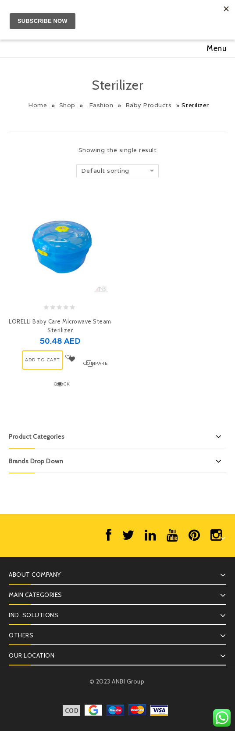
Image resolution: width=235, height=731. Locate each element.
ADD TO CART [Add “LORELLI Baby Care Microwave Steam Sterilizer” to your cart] (42, 360)
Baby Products (148, 105)
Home (37, 105)
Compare (90, 363)
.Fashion (100, 105)
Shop (67, 105)
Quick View (61, 385)
